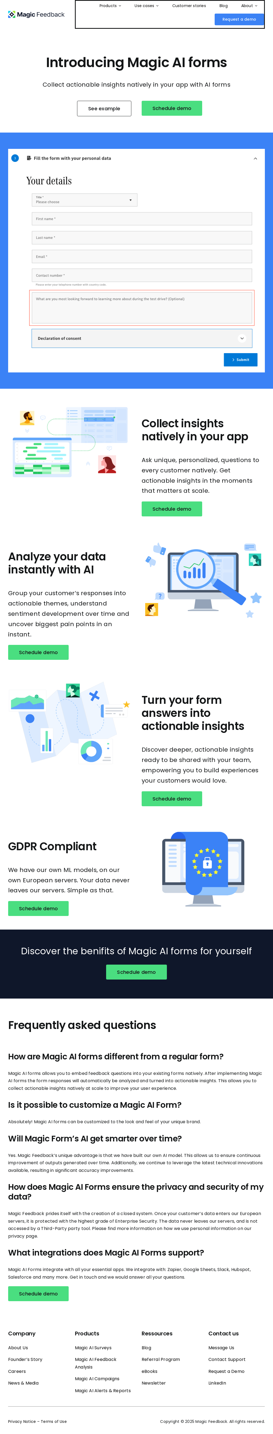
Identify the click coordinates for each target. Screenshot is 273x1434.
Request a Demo (226, 1371)
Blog (146, 1348)
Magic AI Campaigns (97, 1379)
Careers (17, 1371)
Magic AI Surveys (93, 1348)
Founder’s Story (25, 1359)
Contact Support (227, 1359)
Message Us (221, 1348)
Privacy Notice (22, 1421)
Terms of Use (54, 1421)
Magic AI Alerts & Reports (103, 1391)
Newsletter (154, 1383)
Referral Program (161, 1359)
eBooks (149, 1371)
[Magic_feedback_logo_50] (36, 13)
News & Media (23, 1383)
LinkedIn (217, 1383)
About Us (18, 1348)
